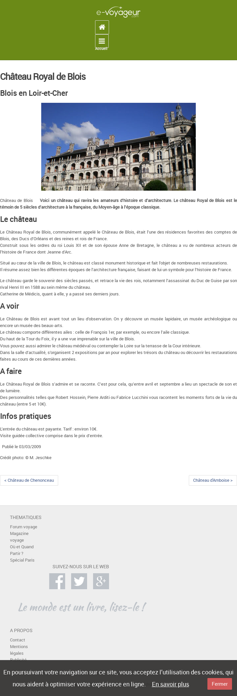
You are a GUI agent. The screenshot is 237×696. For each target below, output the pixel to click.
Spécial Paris (22, 560)
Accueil (101, 48)
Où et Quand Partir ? (22, 550)
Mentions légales (19, 650)
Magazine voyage (19, 537)
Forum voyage (23, 527)
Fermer (220, 683)
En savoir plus (170, 684)
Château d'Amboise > (213, 480)
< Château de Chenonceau (29, 480)
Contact (17, 640)
